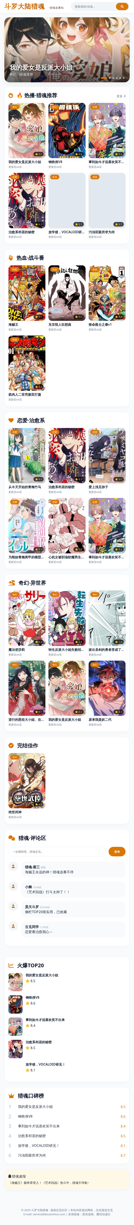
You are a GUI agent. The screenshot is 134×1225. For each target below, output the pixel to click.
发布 (117, 852)
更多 (121, 96)
